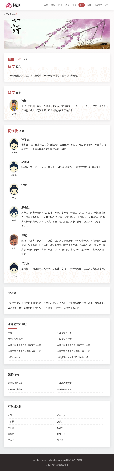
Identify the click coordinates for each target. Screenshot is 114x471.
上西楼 (11, 421)
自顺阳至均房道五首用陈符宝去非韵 (24, 345)
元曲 (89, 5)
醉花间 (60, 440)
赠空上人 (61, 415)
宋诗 (82, 5)
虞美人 (60, 421)
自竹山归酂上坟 (15, 339)
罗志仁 (14, 220)
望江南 (11, 434)
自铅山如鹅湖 (14, 357)
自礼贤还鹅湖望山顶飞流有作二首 (72, 357)
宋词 (74, 5)
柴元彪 (14, 276)
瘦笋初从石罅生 (15, 383)
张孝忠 (14, 152)
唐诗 (67, 5)
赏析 (107, 5)
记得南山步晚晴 (15, 389)
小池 (10, 415)
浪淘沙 (11, 427)
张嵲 (14, 114)
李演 (14, 198)
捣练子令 (61, 434)
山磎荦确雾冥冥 (64, 383)
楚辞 (53, 5)
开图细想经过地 (64, 389)
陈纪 (14, 248)
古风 (60, 5)
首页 (46, 5)
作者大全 (98, 5)
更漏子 (11, 440)
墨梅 (10, 333)
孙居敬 (14, 175)
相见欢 (60, 427)
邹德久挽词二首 (64, 333)
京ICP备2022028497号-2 (57, 465)
